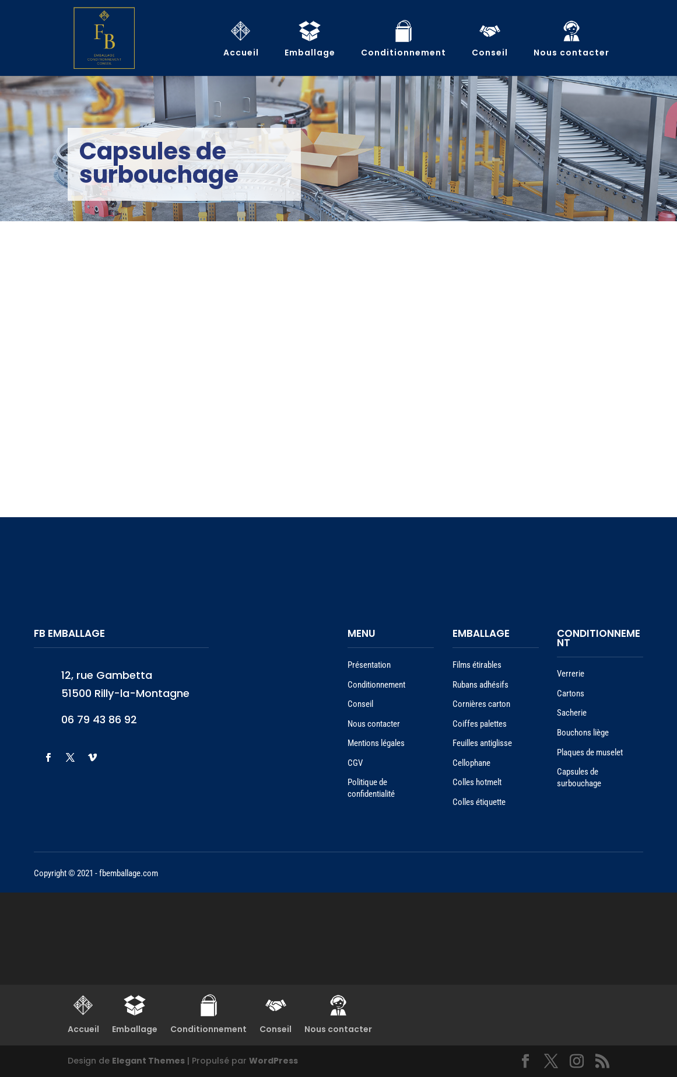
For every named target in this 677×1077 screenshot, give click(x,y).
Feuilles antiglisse (482, 743)
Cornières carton (481, 704)
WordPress (273, 1060)
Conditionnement (376, 684)
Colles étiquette (479, 802)
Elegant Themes (148, 1060)
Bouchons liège (583, 732)
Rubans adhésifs (480, 684)
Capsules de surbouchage (579, 777)
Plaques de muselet (590, 752)
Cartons (570, 693)
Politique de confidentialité (371, 788)
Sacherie (572, 712)
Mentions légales (376, 743)
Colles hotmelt (476, 782)
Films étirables (476, 665)
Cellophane (471, 763)
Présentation (369, 665)
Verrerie (570, 673)
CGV (355, 763)
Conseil (360, 704)
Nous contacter (374, 724)
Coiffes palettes (479, 724)
